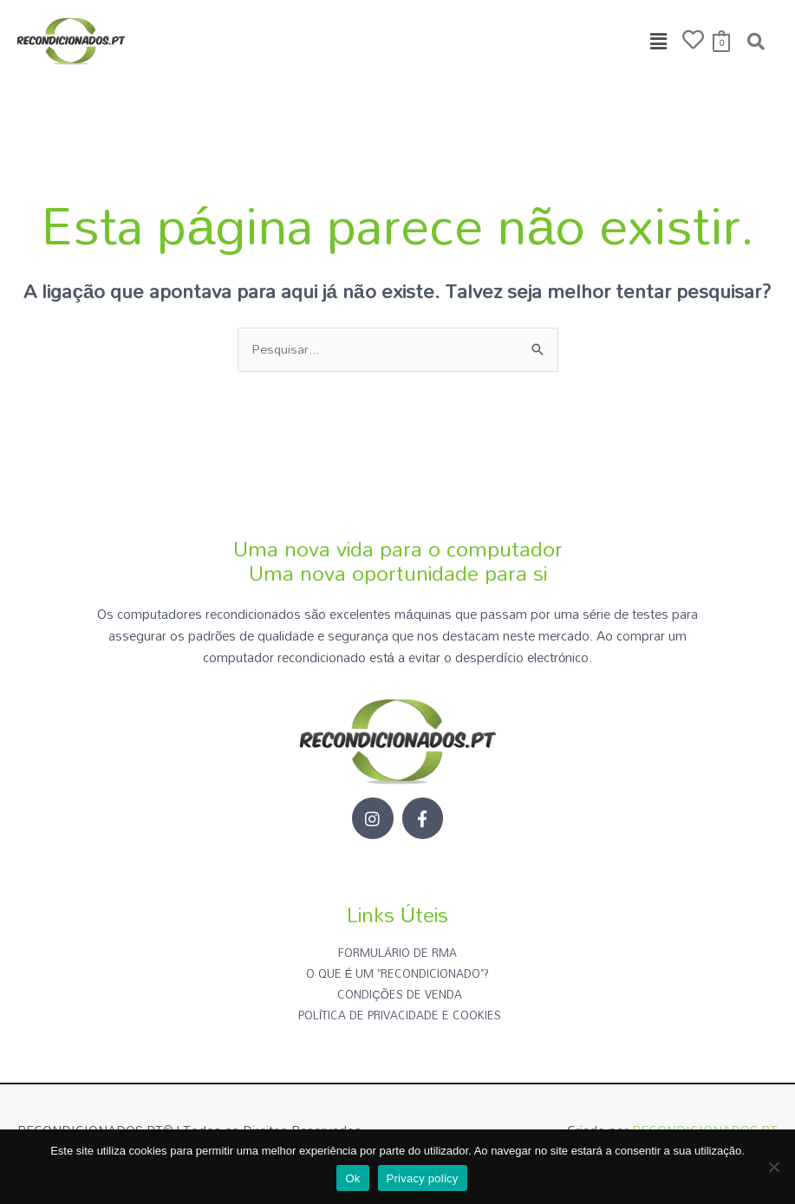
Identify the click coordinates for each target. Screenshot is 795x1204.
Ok (352, 1178)
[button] (659, 41)
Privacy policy (423, 1178)
